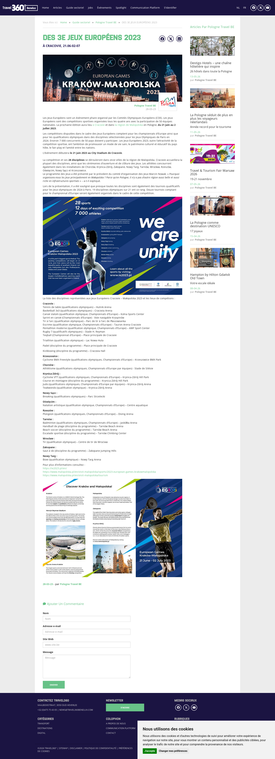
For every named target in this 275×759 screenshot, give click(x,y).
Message (48, 652)
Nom (46, 613)
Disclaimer (76, 748)
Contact (111, 732)
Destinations (45, 728)
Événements (104, 7)
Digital (41, 732)
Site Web (48, 639)
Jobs (90, 7)
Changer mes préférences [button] (173, 751)
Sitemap (63, 748)
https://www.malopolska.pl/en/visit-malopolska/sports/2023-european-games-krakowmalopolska (99, 471)
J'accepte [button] (150, 751)
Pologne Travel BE (106, 22)
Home (45, 7)
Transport (43, 723)
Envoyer (54, 684)
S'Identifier (170, 7)
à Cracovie (98, 124)
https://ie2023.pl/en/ (55, 468)
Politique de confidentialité (100, 748)
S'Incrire (123, 707)
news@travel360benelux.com (76, 709)
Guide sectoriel (75, 7)
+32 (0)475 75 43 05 (47, 709)
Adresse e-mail (52, 626)
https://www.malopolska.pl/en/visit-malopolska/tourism (75, 475)
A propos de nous (116, 723)
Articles (57, 7)
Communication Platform (145, 7)
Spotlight (121, 7)
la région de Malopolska (128, 124)
